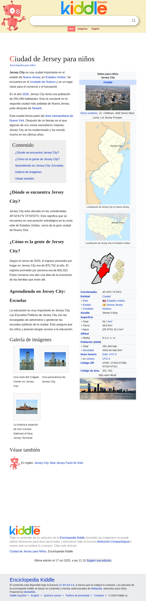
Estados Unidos (116, 300)
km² (110, 321)
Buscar (133, 21)
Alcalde (85, 312)
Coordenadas (88, 292)
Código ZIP (87, 362)
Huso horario (88, 354)
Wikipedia (96, 588)
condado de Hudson (43, 81)
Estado (87, 304)
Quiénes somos (52, 595)
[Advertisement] (73, 43)
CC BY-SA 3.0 (66, 585)
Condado (88, 308)
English (95, 29)
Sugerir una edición (99, 560)
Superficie (86, 317)
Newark (37, 108)
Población (86, 342)
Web (71, 29)
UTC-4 (106, 358)
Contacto (99, 595)
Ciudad (108, 82)
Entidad (85, 296)
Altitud (84, 333)
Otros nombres (88, 113)
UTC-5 (113, 354)
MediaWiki (29, 591)
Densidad (88, 350)
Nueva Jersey (115, 304)
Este (105, 354)
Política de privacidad (77, 595)
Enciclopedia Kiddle (72, 537)
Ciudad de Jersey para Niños (28, 551)
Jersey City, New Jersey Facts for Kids (58, 462)
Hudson (106, 308)
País (85, 300)
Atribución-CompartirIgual (113, 541)
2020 (97, 342)
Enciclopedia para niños (23, 65)
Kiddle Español (18, 595)
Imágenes (82, 29)
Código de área (89, 370)
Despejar (126, 21)
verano (90, 358)
